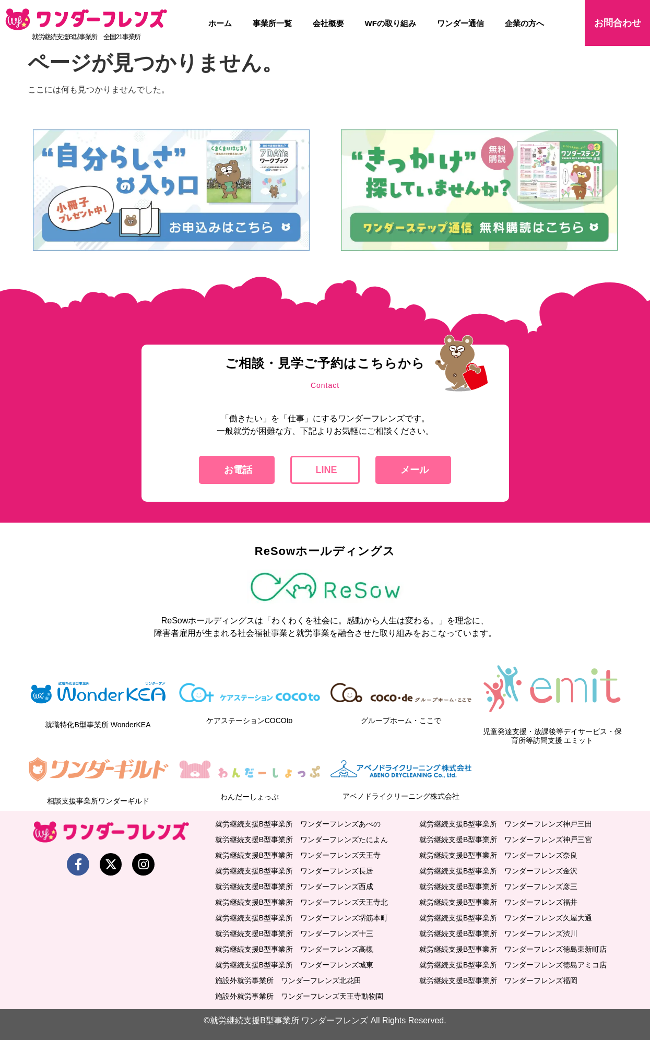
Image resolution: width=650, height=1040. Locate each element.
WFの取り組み (390, 23)
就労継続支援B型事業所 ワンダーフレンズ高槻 (294, 949)
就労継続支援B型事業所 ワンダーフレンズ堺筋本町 (301, 918)
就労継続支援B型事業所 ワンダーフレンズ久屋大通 (505, 918)
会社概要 (328, 23)
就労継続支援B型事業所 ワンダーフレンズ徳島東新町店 (513, 949)
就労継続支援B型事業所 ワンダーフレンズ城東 (294, 965)
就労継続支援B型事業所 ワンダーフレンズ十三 (294, 933)
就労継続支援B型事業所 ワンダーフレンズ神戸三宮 (505, 839)
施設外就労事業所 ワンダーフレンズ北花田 (288, 980)
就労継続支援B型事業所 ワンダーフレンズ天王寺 (298, 855)
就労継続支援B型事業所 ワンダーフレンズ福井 (498, 902)
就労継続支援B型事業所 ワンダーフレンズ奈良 (498, 855)
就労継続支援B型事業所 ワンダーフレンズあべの (298, 824)
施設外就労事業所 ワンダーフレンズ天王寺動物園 (299, 996)
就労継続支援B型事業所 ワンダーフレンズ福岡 (498, 980)
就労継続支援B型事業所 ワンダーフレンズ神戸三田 (505, 824)
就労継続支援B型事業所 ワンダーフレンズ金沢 (498, 871)
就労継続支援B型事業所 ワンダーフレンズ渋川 (498, 933)
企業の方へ (524, 23)
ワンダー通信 (460, 23)
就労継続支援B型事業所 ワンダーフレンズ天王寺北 (301, 902)
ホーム (220, 23)
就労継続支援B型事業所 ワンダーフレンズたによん (301, 839)
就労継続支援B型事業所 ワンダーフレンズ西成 (294, 886)
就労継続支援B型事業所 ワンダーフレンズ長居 (294, 871)
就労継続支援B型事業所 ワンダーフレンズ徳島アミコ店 (513, 965)
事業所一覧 (272, 23)
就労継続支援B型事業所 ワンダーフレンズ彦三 (498, 886)
